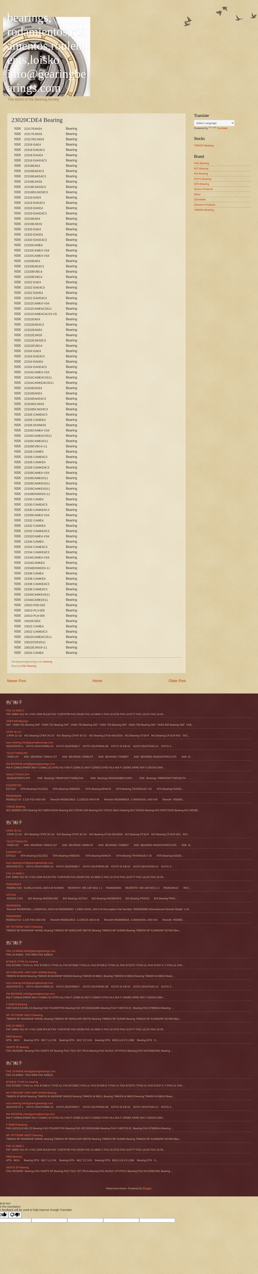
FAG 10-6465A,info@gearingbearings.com (30, 950)
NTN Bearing (201, 183)
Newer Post (16, 681)
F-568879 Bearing (16, 1004)
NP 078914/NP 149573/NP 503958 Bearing (31, 972)
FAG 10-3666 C (15, 710)
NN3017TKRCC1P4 (17, 774)
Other (197, 194)
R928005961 (13, 905)
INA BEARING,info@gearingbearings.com (30, 763)
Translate (218, 128)
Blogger (147, 1188)
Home (97, 681)
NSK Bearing (28, 665)
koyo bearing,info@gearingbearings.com (29, 742)
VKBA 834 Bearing (17, 721)
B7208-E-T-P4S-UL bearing (22, 961)
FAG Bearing (201, 163)
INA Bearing (201, 173)
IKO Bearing (201, 168)
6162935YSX (14, 785)
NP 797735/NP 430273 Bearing (24, 926)
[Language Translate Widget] (214, 123)
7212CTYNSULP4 (16, 753)
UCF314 (11, 894)
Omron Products (203, 189)
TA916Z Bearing (15, 806)
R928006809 (13, 795)
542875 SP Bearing (17, 1047)
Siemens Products (204, 204)
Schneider (200, 199)
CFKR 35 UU (13, 731)
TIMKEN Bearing (204, 145)
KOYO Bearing (202, 178)
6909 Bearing (14, 1036)
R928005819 (13, 884)
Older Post (177, 681)
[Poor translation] (14, 1214)
